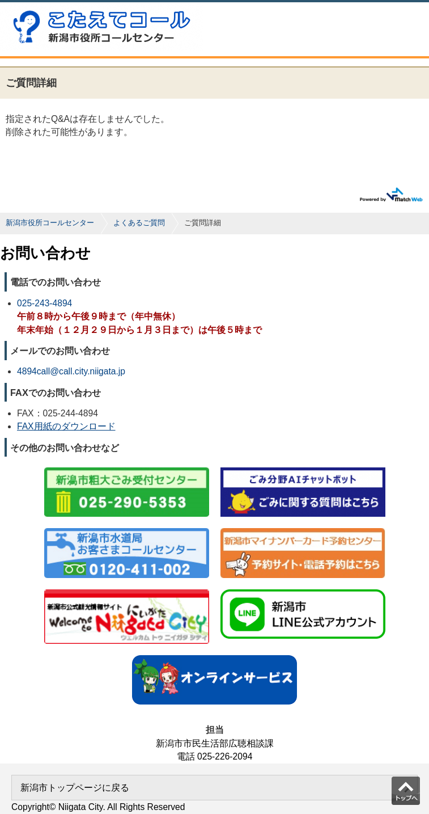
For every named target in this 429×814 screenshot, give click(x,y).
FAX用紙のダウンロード (66, 426)
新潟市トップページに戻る (74, 787)
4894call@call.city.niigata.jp (71, 371)
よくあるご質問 (139, 222)
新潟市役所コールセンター (50, 222)
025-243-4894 (44, 303)
